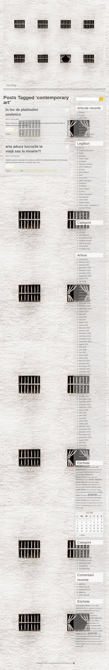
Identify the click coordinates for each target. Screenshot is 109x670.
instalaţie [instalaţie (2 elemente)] (84, 484)
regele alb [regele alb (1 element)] (88, 500)
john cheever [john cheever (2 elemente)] (86, 487)
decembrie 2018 (85, 333)
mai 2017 (82, 385)
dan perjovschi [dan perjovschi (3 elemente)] (87, 475)
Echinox (82, 191)
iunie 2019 (83, 317)
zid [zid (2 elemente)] (82, 508)
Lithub (81, 211)
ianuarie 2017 (84, 396)
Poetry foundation (85, 194)
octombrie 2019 (85, 306)
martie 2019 (83, 325)
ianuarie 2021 (84, 265)
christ (25, 134)
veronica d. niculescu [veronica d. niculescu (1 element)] (91, 505)
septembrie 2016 (85, 407)
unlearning (83, 118)
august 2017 (83, 377)
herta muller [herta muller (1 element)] (91, 482)
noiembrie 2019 (85, 303)
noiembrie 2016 (85, 402)
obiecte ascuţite (85, 243)
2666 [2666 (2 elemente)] (77, 467)
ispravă (81, 112)
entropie (82, 232)
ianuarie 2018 (84, 363)
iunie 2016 (83, 415)
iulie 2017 (82, 380)
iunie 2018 (83, 350)
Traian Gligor (84, 159)
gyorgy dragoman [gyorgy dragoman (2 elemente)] (82, 482)
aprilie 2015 (83, 451)
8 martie (82, 115)
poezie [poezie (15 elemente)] (92, 494)
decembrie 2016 (85, 399)
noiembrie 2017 (85, 369)
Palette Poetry (84, 202)
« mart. (82, 535)
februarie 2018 (84, 361)
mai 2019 (82, 320)
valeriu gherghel (85, 181)
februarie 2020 (84, 295)
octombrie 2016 (85, 404)
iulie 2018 (82, 347)
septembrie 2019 (85, 309)
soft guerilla (83, 246)
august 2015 (83, 440)
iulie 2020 (82, 281)
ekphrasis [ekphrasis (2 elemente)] (79, 479)
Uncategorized (15, 134)
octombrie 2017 (85, 372)
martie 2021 (83, 259)
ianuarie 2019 (84, 331)
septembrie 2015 (85, 437)
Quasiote (82, 216)
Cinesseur (83, 183)
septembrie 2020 (85, 276)
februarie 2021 (84, 262)
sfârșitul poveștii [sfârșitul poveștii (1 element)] (96, 500)
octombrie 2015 (85, 434)
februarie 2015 (84, 456)
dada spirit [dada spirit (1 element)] (78, 474)
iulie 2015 (82, 443)
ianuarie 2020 (84, 298)
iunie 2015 (83, 445)
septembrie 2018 (85, 341)
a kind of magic (84, 123)
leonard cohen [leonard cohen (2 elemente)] (96, 487)
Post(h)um (83, 186)
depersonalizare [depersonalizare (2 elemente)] (81, 477)
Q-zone (81, 170)
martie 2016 (83, 424)
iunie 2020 (83, 284)
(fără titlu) (82, 121)
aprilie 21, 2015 (10, 156)
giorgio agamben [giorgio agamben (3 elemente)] (95, 479)
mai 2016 (82, 418)
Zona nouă (83, 178)
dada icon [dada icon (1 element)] (97, 472)
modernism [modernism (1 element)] (94, 489)
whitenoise (83, 213)
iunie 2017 (83, 383)
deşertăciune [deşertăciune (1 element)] (94, 477)
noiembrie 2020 (85, 270)
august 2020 (83, 279)
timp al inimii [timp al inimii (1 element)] (99, 502)
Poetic (81, 153)
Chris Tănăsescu (85, 167)
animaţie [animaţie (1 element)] (93, 467)
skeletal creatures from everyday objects (45, 171)
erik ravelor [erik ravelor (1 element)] (85, 479)
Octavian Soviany (85, 164)
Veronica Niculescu (86, 150)
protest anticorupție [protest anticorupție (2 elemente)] (94, 498)
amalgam (82, 227)
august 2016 (83, 410)
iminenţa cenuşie (85, 240)
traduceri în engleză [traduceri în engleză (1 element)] (81, 505)
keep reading (9, 129)
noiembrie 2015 (85, 432)
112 (88, 589)
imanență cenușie (85, 238)
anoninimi (82, 230)
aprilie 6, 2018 (10, 119)
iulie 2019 (82, 314)
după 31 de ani (84, 129)
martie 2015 (83, 454)
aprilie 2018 (83, 355)
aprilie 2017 (83, 388)
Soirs (81, 175)
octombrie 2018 (85, 339)
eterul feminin (84, 235)
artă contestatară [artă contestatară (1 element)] (90, 469)
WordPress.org (66, 663)
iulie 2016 (82, 413)
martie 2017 (83, 391)
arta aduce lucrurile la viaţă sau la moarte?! (24, 149)
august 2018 (83, 344)
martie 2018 (83, 358)
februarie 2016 (84, 426)
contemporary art (32, 134)
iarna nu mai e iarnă (86, 134)
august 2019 (83, 311)
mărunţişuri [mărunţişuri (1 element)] (89, 492)
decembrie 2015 (85, 429)
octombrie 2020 (85, 273)
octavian (82, 589)
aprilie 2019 (83, 322)
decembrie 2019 (85, 300)
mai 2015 (82, 448)
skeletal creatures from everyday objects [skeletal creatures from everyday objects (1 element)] (86, 502)
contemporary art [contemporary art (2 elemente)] (89, 472)
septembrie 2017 (85, 374)
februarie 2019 (84, 328)
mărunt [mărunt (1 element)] (84, 492)
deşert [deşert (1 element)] (88, 477)
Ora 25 (81, 148)
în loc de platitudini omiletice (22, 112)
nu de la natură (84, 126)
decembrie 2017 (85, 366)
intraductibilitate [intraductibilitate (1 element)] (92, 484)
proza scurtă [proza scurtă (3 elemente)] (81, 500)
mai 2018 (82, 352)
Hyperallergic (84, 197)
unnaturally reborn (86, 137)
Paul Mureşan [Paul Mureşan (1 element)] (83, 495)
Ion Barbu (82, 161)
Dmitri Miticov (84, 172)
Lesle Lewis (83, 200)
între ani (82, 131)
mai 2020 (82, 287)
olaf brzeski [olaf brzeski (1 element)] (96, 492)
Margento (82, 156)
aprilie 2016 (83, 421)
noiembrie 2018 (85, 336)
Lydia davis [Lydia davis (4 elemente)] (81, 489)
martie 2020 (83, 292)
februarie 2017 (84, 393)
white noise (83, 587)
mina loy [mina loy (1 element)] (88, 489)
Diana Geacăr (84, 189)
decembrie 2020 (85, 268)
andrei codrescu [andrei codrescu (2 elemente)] (85, 467)
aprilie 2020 (83, 290)
